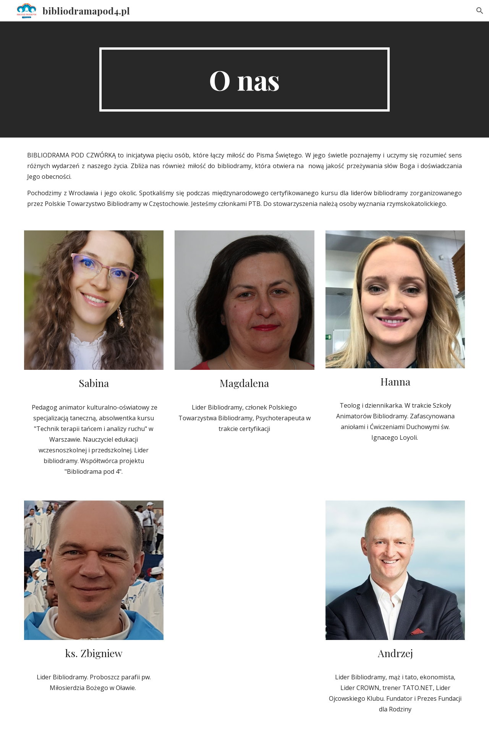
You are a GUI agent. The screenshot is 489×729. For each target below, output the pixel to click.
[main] (244, 79)
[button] (480, 11)
